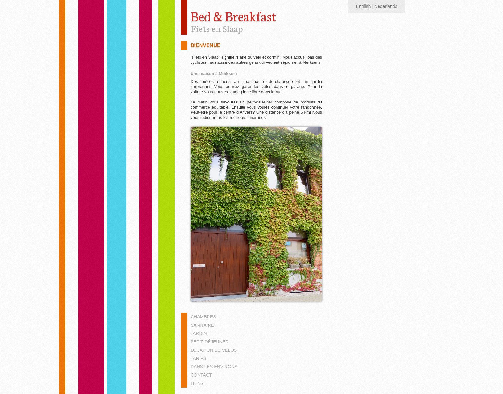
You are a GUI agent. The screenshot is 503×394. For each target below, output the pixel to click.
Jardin (199, 333)
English (363, 6)
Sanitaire (202, 325)
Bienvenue (205, 45)
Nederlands (385, 6)
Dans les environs (214, 366)
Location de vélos (214, 350)
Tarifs (198, 358)
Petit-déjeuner (210, 341)
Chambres (203, 316)
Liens (197, 383)
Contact (201, 375)
